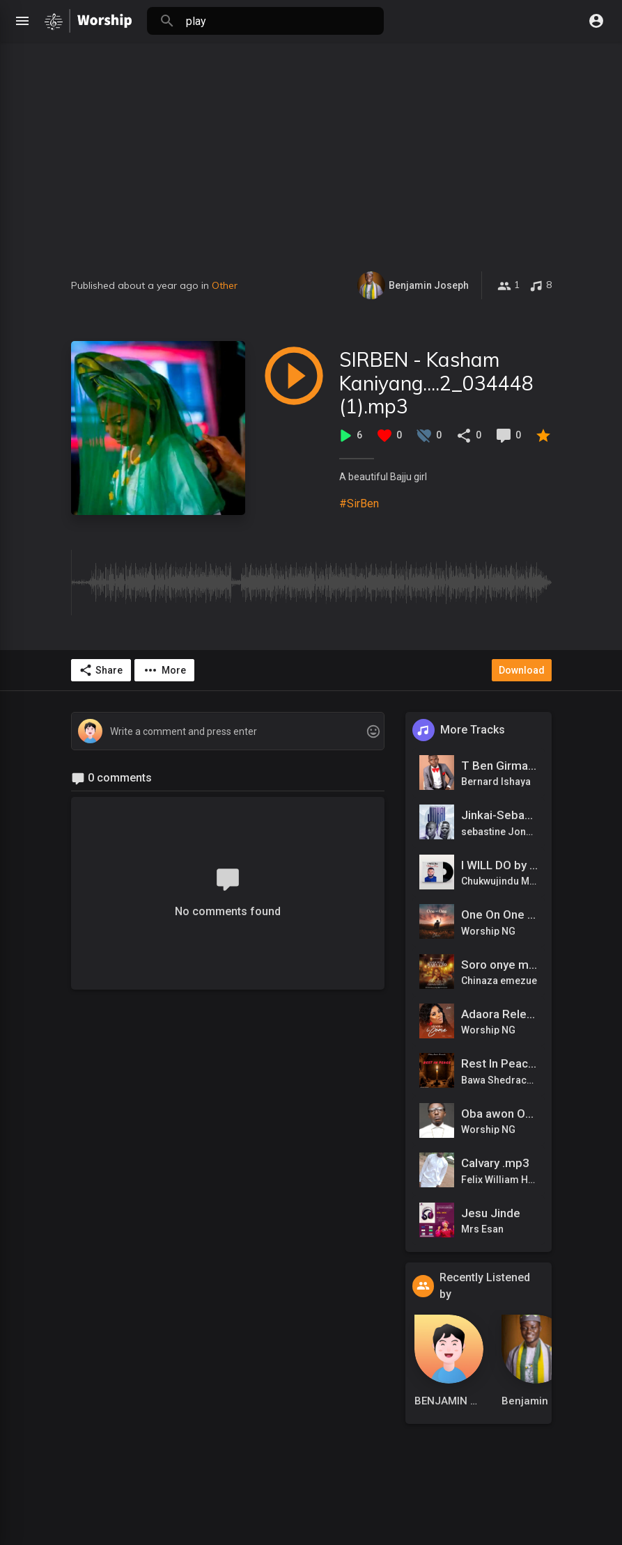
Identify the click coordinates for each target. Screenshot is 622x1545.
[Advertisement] (311, 167)
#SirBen (359, 503)
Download (522, 670)
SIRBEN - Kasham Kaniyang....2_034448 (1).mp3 (436, 382)
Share (101, 670)
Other (225, 285)
